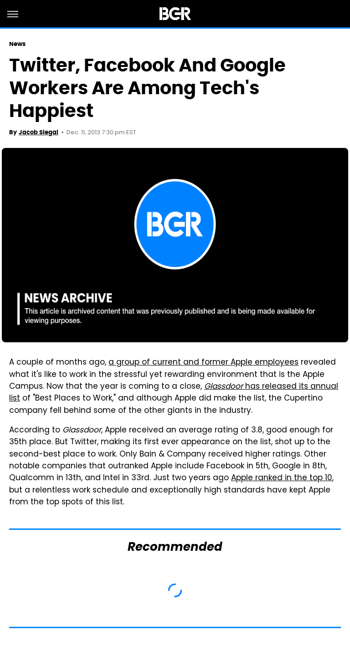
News (17, 44)
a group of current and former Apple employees (203, 362)
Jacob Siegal (38, 132)
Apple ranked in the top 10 (281, 478)
